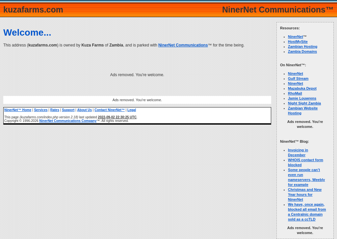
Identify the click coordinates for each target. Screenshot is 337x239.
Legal (131, 110)
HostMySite (298, 42)
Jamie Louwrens (302, 98)
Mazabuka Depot (302, 88)
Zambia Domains (302, 51)
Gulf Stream (298, 78)
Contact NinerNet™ (109, 110)
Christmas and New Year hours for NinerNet (305, 194)
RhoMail (295, 93)
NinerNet (295, 37)
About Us (84, 110)
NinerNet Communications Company (67, 121)
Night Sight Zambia (304, 103)
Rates (54, 110)
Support (68, 110)
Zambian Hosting (302, 46)
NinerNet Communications (183, 45)
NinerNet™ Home (17, 110)
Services (40, 110)
